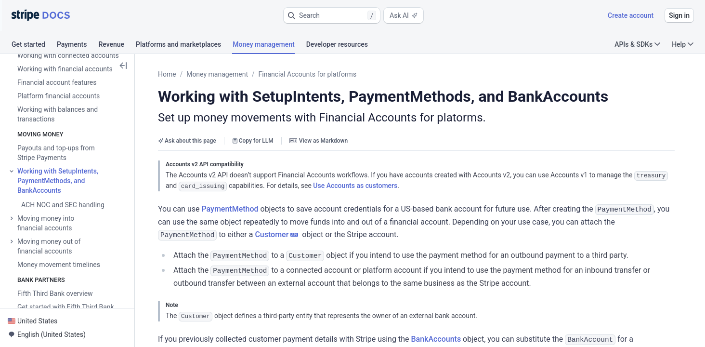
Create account (630, 15)
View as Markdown (318, 141)
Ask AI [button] (404, 15)
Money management (217, 74)
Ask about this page (187, 140)
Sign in (679, 15)
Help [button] (682, 44)
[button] (332, 15)
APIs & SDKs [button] (637, 44)
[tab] (34, 46)
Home (167, 74)
